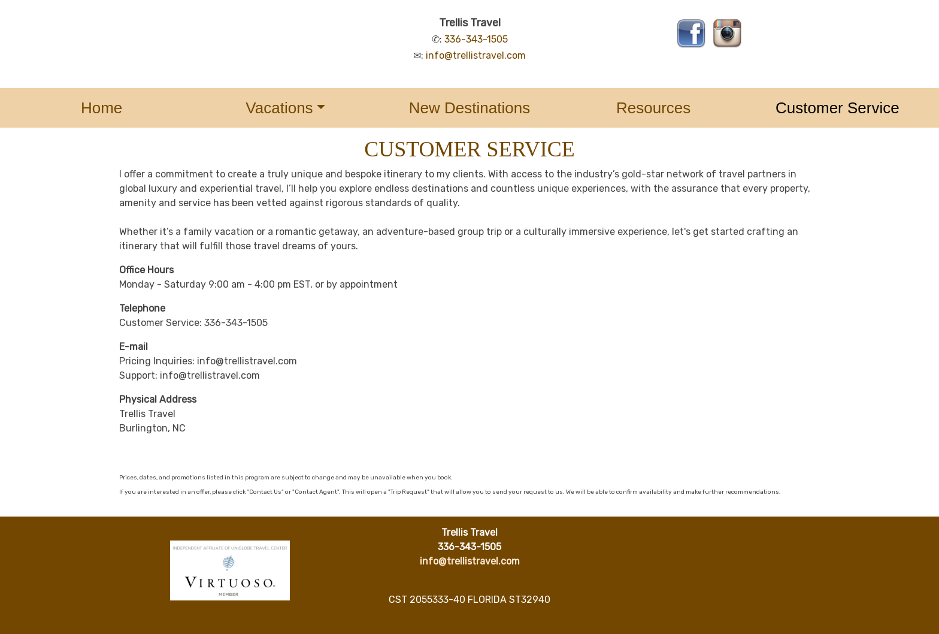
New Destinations (469, 108)
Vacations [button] (279, 108)
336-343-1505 (476, 39)
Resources (653, 108)
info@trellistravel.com (476, 55)
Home (101, 108)
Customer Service (837, 108)
